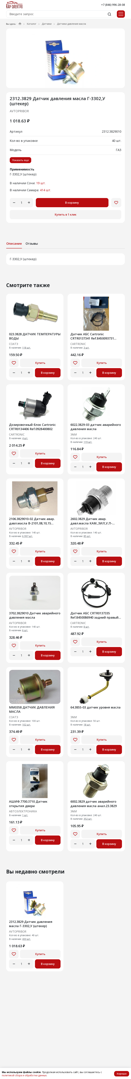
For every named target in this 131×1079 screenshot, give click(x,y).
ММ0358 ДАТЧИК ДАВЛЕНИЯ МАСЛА (32, 709)
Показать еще (20, 160)
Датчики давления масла (71, 23)
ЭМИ (73, 434)
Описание (14, 243)
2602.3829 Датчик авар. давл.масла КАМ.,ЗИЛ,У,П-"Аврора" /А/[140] (91, 521)
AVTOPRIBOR (19, 111)
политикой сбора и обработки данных (24, 1075)
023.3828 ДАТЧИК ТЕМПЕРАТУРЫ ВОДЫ (35, 336)
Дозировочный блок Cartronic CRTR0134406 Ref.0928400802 (32, 427)
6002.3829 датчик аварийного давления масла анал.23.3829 (93, 803)
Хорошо (122, 1073)
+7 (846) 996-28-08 (113, 5)
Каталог (31, 23)
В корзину (72, 202)
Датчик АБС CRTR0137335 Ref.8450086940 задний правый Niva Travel (94, 615)
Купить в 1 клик (65, 214)
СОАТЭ (13, 344)
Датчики (47, 23)
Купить (40, 363)
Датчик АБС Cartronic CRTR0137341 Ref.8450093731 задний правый (92, 336)
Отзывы (32, 243)
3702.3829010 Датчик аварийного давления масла (34, 615)
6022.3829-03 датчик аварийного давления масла (95, 427)
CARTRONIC (78, 344)
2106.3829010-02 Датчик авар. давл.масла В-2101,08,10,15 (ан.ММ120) (32, 521)
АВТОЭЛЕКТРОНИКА (23, 811)
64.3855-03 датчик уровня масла (95, 707)
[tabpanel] (65, 259)
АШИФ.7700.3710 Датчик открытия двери (28, 803)
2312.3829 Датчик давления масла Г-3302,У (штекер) (30, 924)
